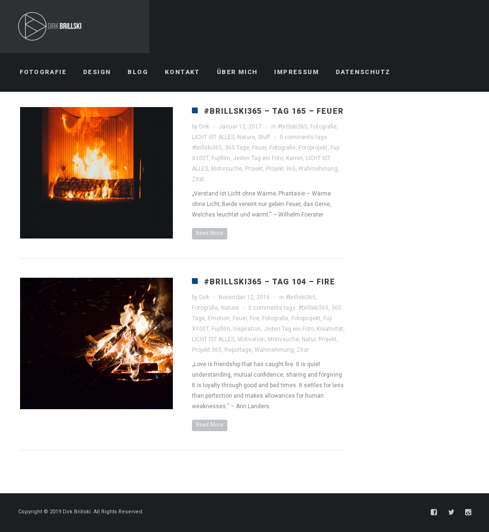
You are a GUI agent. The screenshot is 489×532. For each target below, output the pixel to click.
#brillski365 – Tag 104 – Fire (269, 281)
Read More (209, 233)
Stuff (264, 137)
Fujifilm (221, 158)
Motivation (251, 339)
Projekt (254, 168)
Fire (254, 318)
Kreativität (330, 329)
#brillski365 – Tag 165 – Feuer (273, 111)
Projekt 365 (281, 168)
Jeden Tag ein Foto (258, 158)
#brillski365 (292, 126)
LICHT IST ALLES (213, 137)
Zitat (198, 179)
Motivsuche (226, 168)
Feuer (259, 147)
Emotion (219, 318)
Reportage (238, 350)
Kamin (294, 158)
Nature (246, 137)
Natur (309, 339)
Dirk (204, 126)
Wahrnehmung (318, 168)
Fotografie (323, 126)
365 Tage (237, 147)
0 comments (297, 137)
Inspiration (247, 329)
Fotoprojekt (313, 147)
